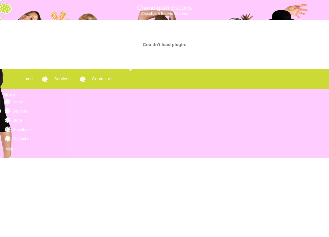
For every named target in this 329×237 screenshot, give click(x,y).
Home (27, 78)
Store (17, 120)
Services (62, 78)
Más (9, 149)
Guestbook (22, 129)
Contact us (102, 78)
